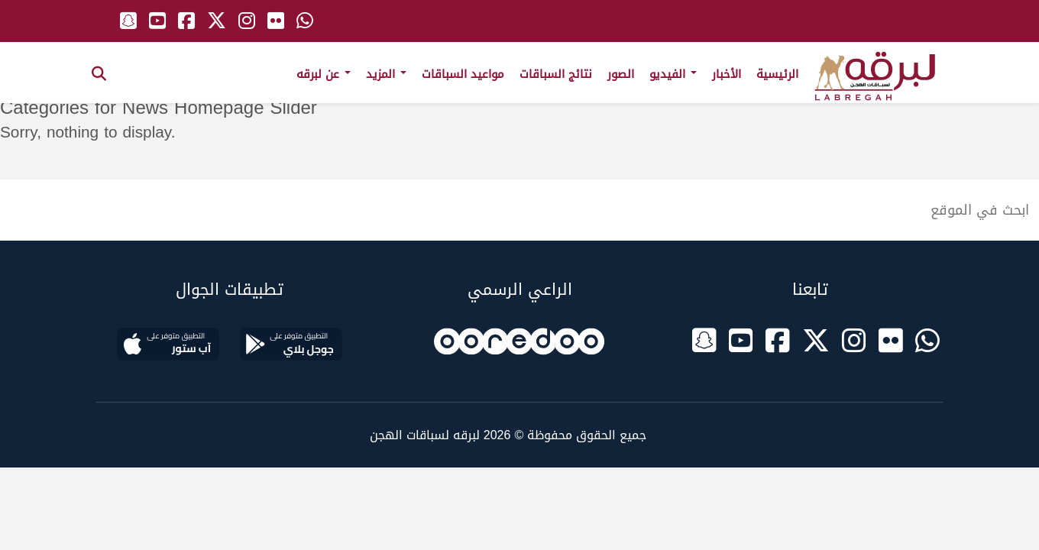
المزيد (386, 74)
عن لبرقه (323, 74)
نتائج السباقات (556, 74)
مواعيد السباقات (463, 74)
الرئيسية (777, 74)
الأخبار (726, 74)
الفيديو (673, 74)
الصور (620, 74)
